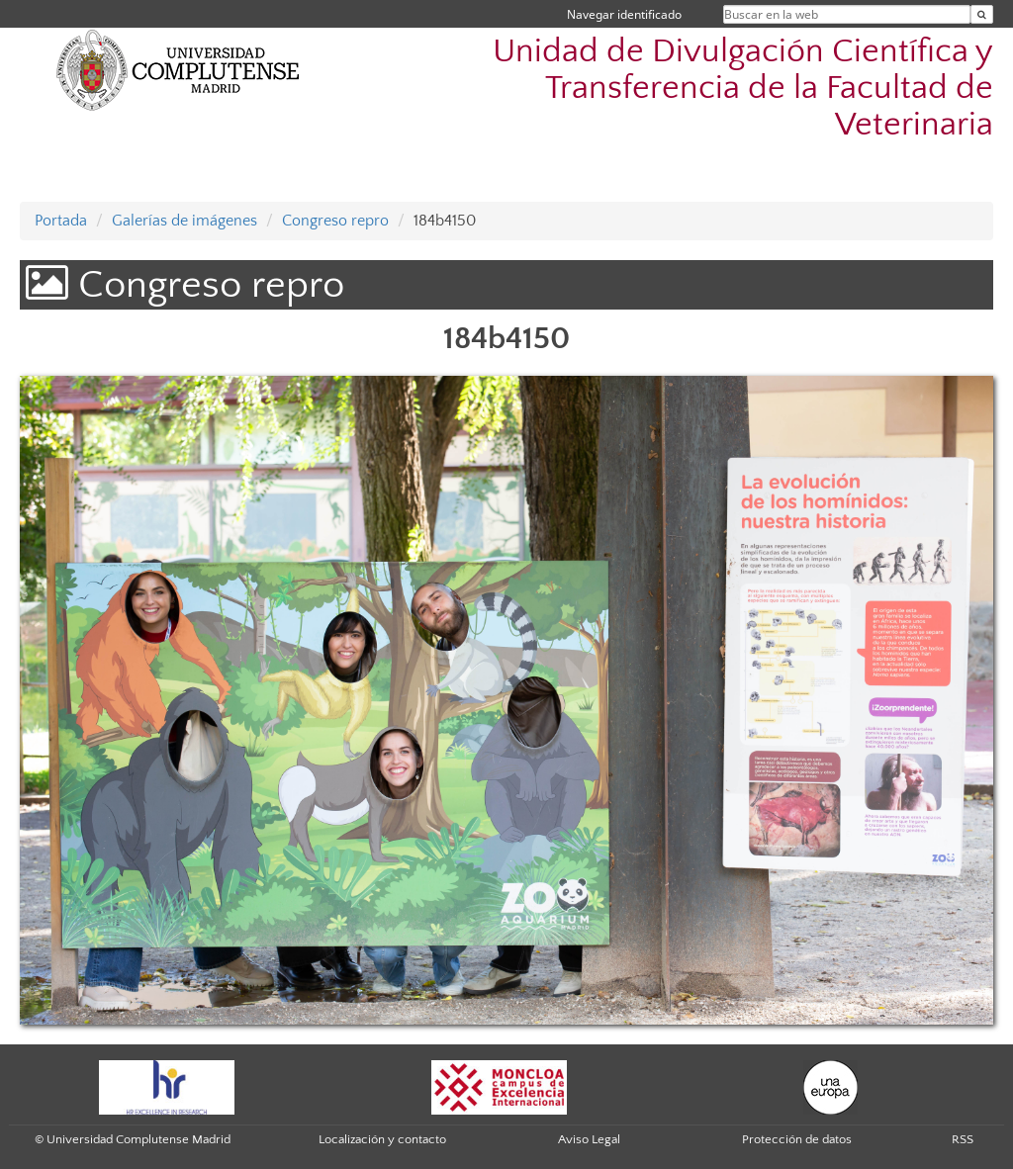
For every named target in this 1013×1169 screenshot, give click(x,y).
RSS (962, 1139)
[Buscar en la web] (981, 14)
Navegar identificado (624, 14)
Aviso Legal (589, 1139)
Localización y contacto (382, 1139)
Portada (61, 220)
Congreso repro (335, 220)
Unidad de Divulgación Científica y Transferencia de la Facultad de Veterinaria (743, 88)
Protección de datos (797, 1139)
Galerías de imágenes (184, 220)
